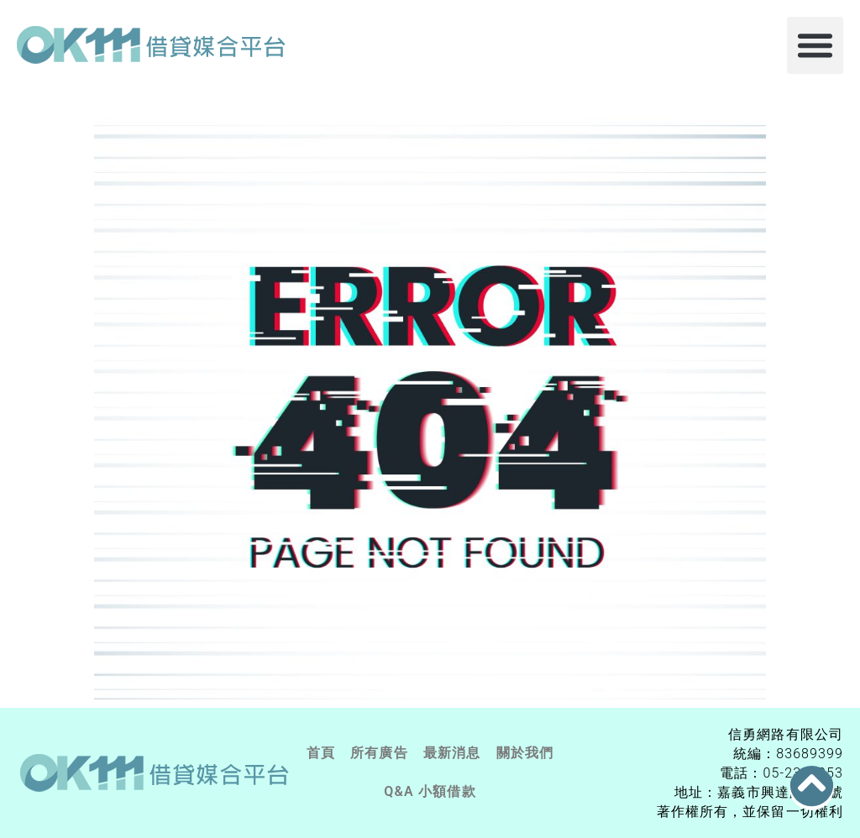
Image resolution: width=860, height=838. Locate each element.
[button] (815, 45)
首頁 (321, 753)
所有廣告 (379, 753)
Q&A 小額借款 (430, 791)
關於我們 (525, 753)
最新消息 (452, 753)
